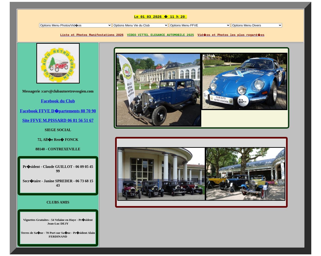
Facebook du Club (58, 100)
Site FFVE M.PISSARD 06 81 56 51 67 (58, 120)
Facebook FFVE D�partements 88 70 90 (58, 110)
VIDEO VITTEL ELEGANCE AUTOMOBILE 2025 (201, 54)
